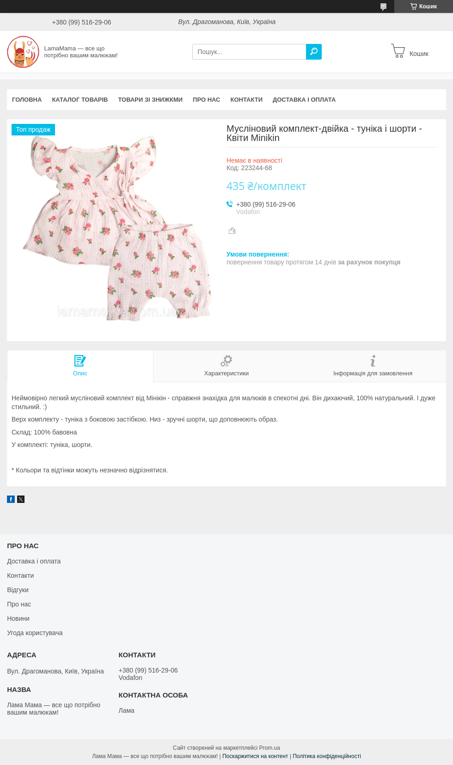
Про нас (206, 99)
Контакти (247, 99)
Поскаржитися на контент (255, 756)
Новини (18, 618)
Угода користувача (34, 632)
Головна (27, 99)
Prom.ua (269, 748)
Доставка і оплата (304, 99)
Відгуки (18, 590)
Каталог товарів (80, 99)
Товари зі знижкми (150, 99)
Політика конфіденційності (327, 756)
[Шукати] (314, 52)
